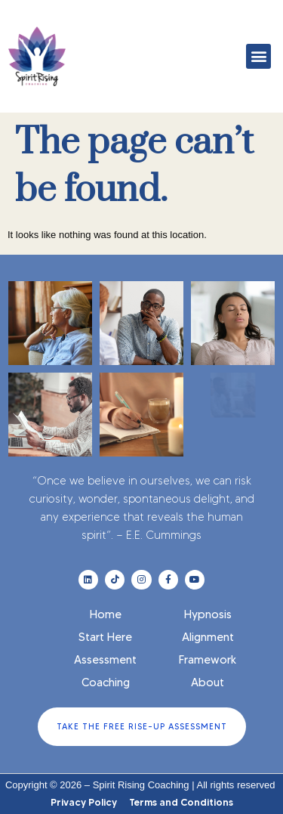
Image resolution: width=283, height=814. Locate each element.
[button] (258, 56)
